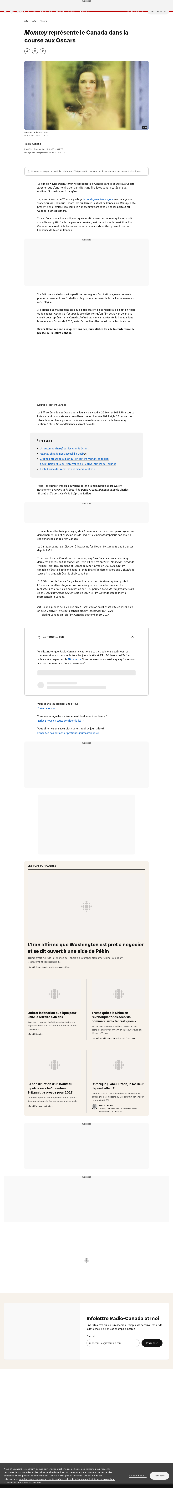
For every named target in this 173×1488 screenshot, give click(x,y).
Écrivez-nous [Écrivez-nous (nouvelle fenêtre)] (46, 729)
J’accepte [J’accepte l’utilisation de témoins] (159, 1475)
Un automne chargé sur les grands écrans (64, 469)
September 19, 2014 (97, 635)
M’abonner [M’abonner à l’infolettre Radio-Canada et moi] (152, 1379)
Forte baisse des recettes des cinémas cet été (67, 489)
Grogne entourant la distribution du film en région (74, 479)
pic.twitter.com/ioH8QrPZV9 (96, 631)
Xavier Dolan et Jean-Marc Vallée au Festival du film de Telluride (78, 484)
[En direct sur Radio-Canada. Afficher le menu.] (135, 25)
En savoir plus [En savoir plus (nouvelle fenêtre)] (138, 1475)
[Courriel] (113, 1379)
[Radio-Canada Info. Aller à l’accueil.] (17, 25)
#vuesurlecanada (69, 631)
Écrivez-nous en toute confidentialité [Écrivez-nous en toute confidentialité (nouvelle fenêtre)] (60, 741)
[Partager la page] (27, 72)
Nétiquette (74, 680)
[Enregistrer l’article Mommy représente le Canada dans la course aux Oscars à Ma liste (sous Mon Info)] (35, 72)
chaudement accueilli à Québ (62, 474)
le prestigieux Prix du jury (98, 220)
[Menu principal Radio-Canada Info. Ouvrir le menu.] (5, 25)
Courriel (90, 1372)
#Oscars (85, 627)
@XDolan (42, 627)
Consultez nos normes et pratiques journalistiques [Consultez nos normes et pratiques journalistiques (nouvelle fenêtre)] (68, 753)
